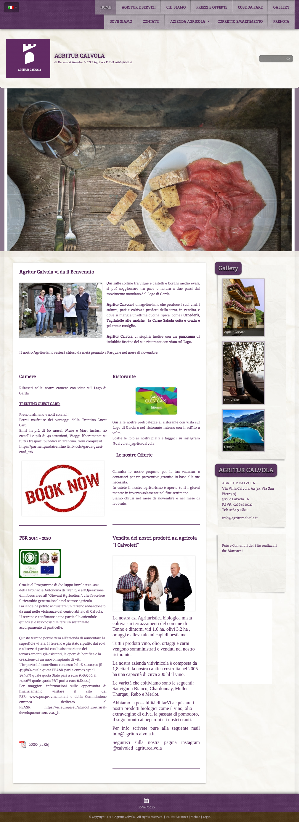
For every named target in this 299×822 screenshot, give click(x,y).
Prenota (281, 21)
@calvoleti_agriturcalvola (137, 747)
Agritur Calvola (79, 55)
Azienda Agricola (189, 21)
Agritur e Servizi (139, 7)
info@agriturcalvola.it (133, 733)
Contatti (151, 21)
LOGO (33, 744)
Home (105, 7)
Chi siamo (176, 7)
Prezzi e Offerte (211, 7)
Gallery (281, 7)
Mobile (195, 817)
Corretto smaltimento (240, 21)
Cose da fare (250, 7)
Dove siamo (121, 21)
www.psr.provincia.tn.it (48, 696)
